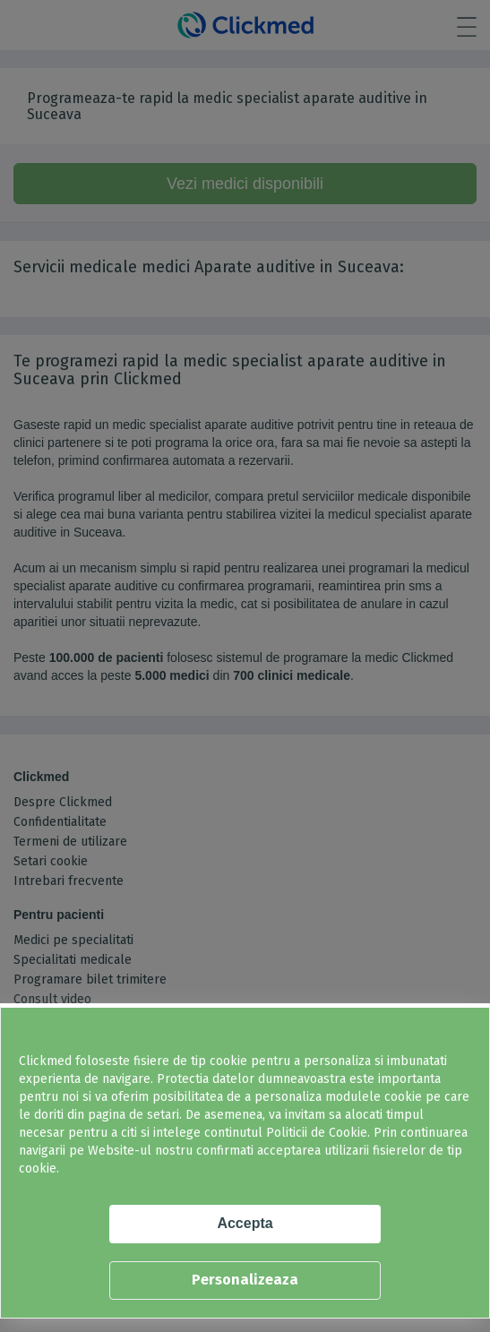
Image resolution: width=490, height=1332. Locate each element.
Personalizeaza (245, 1279)
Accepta (244, 1223)
